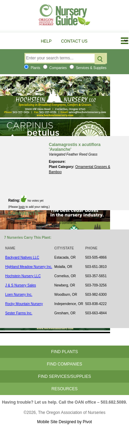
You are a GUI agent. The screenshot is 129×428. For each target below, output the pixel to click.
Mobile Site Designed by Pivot (64, 421)
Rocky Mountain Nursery (24, 304)
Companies (55, 68)
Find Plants (64, 351)
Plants (32, 68)
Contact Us (74, 41)
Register (38, 223)
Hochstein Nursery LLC (23, 276)
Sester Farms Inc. (18, 313)
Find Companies (64, 364)
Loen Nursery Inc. (18, 294)
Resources (64, 388)
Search (100, 59)
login (22, 207)
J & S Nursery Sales (20, 285)
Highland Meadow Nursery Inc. (28, 267)
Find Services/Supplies (64, 376)
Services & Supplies (88, 68)
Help (46, 41)
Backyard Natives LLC (22, 257)
